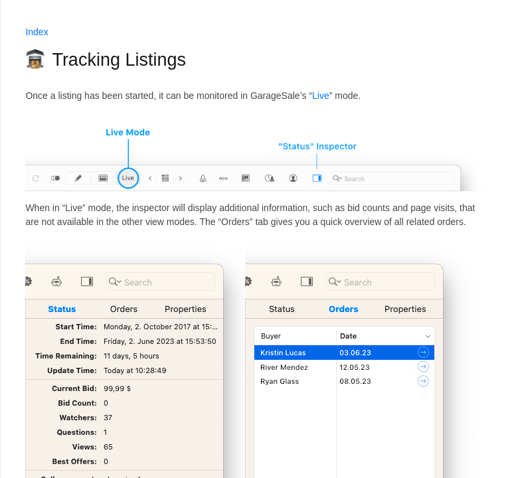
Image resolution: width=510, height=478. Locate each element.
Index (36, 32)
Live (320, 95)
